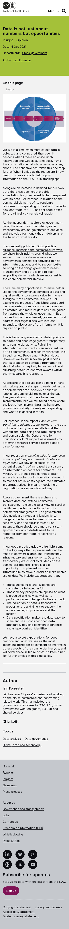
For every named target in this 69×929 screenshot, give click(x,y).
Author (10, 89)
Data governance (36, 738)
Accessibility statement (19, 912)
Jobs (6, 815)
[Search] (64, 11)
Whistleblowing (13, 834)
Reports (8, 772)
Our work (9, 766)
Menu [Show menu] (52, 11)
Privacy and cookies (48, 907)
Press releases (12, 791)
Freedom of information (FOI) (23, 828)
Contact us (10, 821)
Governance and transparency (23, 809)
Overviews (10, 785)
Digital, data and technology (22, 745)
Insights (8, 779)
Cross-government (34, 53)
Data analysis (12, 738)
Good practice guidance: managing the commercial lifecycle (33, 248)
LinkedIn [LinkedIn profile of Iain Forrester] (13, 721)
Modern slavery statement (21, 916)
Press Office (11, 841)
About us (9, 802)
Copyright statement (17, 907)
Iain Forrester (22, 60)
